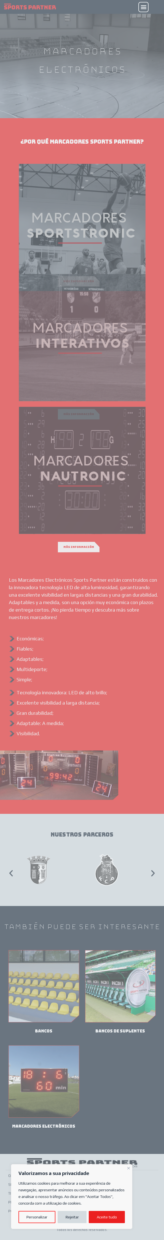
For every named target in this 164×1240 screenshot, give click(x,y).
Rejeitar (72, 1217)
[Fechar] (128, 1167)
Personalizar (36, 1217)
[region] (71, 1196)
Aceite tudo (107, 1217)
